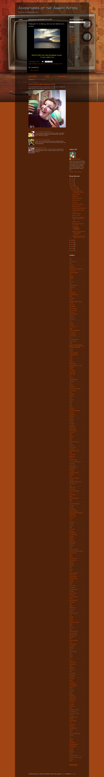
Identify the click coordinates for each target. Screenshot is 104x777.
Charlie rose (72, 341)
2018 (72, 181)
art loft (71, 281)
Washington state (73, 744)
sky (70, 658)
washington (72, 742)
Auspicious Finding (76, 206)
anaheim (71, 278)
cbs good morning (73, 339)
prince (70, 598)
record (71, 620)
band (70, 296)
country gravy (73, 363)
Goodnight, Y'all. (76, 221)
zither (70, 761)
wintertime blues (73, 755)
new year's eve (72, 558)
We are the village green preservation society (41, 84)
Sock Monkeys (72, 40)
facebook (71, 399)
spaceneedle (72, 675)
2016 (72, 185)
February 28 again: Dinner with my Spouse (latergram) (78, 233)
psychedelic (72, 602)
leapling (71, 507)
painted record (73, 576)
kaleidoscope (72, 494)
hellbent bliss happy (74, 450)
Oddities (71, 36)
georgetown (72, 427)
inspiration (72, 469)
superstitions (72, 697)
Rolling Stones (73, 635)
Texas (70, 708)
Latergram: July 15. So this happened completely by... (78, 236)
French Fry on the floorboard (42, 139)
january (71, 480)
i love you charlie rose (75, 461)
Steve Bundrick (73, 684)
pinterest (71, 591)
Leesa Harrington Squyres (75, 512)
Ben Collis (72, 304)
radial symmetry (73, 613)
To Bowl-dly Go (76, 200)
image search (72, 465)
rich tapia (71, 627)
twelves (71, 735)
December (74, 187)
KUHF (70, 500)
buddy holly (72, 317)
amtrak (71, 276)
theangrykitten (73, 717)
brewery (71, 315)
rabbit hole (72, 609)
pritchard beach (73, 600)
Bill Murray (72, 306)
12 (69, 258)
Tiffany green (72, 720)
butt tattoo (72, 319)
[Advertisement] (77, 70)
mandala (71, 531)
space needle (72, 673)
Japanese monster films (75, 481)
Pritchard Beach (76, 194)
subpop (71, 688)
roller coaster (73, 633)
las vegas (71, 505)
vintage (71, 740)
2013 (72, 244)
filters (71, 407)
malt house (72, 529)
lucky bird (71, 522)
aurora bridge (73, 285)
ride (70, 629)
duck (70, 383)
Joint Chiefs (72, 489)
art (70, 280)
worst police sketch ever (75, 757)
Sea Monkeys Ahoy (73, 38)
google (71, 438)
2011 (72, 248)
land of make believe (74, 503)
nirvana (71, 562)
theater (71, 719)
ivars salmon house (74, 478)
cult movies (72, 370)
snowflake (71, 667)
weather (71, 748)
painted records (73, 578)
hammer (71, 445)
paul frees (72, 587)
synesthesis (72, 700)
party (70, 584)
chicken (71, 351)
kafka (70, 492)
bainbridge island (36, 63)
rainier (71, 618)
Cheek (70, 343)
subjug (63, 774)
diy (70, 376)
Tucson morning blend (74, 733)
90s (70, 263)
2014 (72, 242)
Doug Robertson (73, 379)
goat (70, 434)
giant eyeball (72, 429)
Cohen (70, 360)
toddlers (71, 726)
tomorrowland (73, 728)
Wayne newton (72, 746)
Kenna (70, 496)
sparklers (71, 677)
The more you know (74, 709)
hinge (70, 452)
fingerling (71, 409)
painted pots (72, 574)
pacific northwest (73, 573)
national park (72, 553)
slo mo (71, 660)
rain (70, 615)
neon (70, 554)
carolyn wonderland (74, 330)
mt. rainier (72, 543)
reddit (70, 624)
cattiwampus (72, 335)
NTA (70, 567)
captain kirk (72, 326)
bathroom (71, 298)
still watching (72, 686)
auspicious (71, 287)
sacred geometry (73, 640)
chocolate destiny (73, 353)
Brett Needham (73, 314)
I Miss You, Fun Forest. (77, 204)
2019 (72, 179)
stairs (70, 680)
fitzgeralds (72, 414)
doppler (71, 377)
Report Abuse (73, 765)
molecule (71, 536)
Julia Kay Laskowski (74, 491)
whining (71, 750)
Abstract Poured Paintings (75, 33)
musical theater (73, 549)
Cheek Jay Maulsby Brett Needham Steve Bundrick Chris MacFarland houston (76, 346)
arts (70, 283)
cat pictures (72, 332)
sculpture (71, 646)
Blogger (73, 774)
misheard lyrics (73, 534)
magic (70, 527)
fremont (71, 421)
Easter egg (72, 387)
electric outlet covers (74, 388)
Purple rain (72, 607)
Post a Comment (34, 70)
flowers (71, 418)
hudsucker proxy (73, 460)
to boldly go (72, 724)
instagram (72, 471)
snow (70, 666)
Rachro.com (21, 25)
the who (71, 715)
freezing (71, 419)
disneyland (72, 374)
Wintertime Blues (76, 213)
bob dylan (71, 312)
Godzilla (71, 436)
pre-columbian (73, 596)
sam (70, 642)
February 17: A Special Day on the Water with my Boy (78, 218)
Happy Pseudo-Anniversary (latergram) (75, 228)
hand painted (72, 447)
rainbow (71, 616)
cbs (70, 337)
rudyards (71, 636)
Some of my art (21, 23)
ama (70, 274)
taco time (71, 702)
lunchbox (71, 523)
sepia (70, 653)
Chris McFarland (73, 354)
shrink (70, 657)
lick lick (71, 518)
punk (70, 604)
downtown (71, 381)
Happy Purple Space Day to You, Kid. (78, 224)
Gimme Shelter (73, 430)
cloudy (71, 358)
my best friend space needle (76, 551)
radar (71, 611)
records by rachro (74, 622)
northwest (72, 564)
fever (70, 403)
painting (71, 580)
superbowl (72, 695)
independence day (73, 467)
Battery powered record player (75, 302)
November (74, 189)
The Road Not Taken (77, 198)
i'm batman (72, 463)
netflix (71, 556)
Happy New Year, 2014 (40, 147)
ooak (70, 571)
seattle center (73, 651)
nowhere (71, 565)
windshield (71, 751)
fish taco (71, 412)
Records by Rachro (75, 159)
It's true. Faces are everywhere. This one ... (78, 191)
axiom (70, 290)
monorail (71, 540)
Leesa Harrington (73, 511)
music (70, 547)
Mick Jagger (72, 533)
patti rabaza (72, 585)
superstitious (72, 699)
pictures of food (73, 589)
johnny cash (72, 487)
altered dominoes (73, 272)
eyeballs (71, 396)
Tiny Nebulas (72, 35)
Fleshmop (71, 416)
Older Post (62, 76)
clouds (71, 356)
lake (70, 501)
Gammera (71, 425)
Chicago (71, 349)
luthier (71, 525)
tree (70, 731)
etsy (70, 392)
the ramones (72, 711)
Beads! (71, 42)
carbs (70, 328)
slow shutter (52, 63)
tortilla (71, 729)
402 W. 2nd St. (73, 261)
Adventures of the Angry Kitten (48, 7)
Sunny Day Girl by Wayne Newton (43, 131)
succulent (71, 689)
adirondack (72, 267)
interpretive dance (73, 472)
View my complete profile (75, 171)
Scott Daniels (72, 644)
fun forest (72, 423)
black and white (73, 310)
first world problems (74, 410)
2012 (72, 246)
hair (70, 443)
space (70, 671)
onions (70, 569)
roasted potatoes (73, 631)
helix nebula (72, 449)
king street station (73, 498)
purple (71, 605)
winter (60, 63)
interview (71, 474)
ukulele (71, 739)
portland (71, 594)
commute (71, 362)
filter (70, 405)
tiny (70, 722)
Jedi (70, 485)
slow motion (72, 662)
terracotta (72, 706)
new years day (73, 560)
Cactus (71, 323)
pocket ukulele (72, 593)
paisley (71, 582)
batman (71, 300)
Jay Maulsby (72, 483)
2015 (72, 240)
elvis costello (72, 390)
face (70, 398)
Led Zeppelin (72, 509)
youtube (71, 759)
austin (70, 289)
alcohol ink (72, 270)
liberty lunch (72, 516)
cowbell (71, 368)
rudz (70, 638)
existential (72, 394)
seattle (46, 63)
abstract (71, 265)
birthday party (73, 308)
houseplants (72, 456)
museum (71, 545)
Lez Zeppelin (72, 514)
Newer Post (32, 76)
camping (71, 325)
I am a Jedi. (74, 202)
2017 (72, 183)
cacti (70, 321)
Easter (71, 385)
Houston (71, 458)
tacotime (71, 704)
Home (47, 76)
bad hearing (72, 292)
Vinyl (70, 31)
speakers (71, 678)
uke (70, 737)
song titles (72, 669)
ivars (70, 476)
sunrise (71, 691)
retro (70, 626)
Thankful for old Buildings (78, 208)
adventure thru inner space (76, 269)
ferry (42, 63)
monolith (71, 538)
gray (70, 439)
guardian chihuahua (74, 441)
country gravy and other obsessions (75, 366)
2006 (72, 250)
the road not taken (74, 713)
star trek (71, 682)
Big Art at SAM (76, 215)
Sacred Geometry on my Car (78, 210)
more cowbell (72, 542)
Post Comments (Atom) (40, 79)
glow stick (71, 432)
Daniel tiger (72, 372)
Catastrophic (72, 334)
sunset (57, 63)
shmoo (70, 655)
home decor (72, 454)
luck (70, 520)
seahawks (71, 647)
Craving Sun (75, 196)
